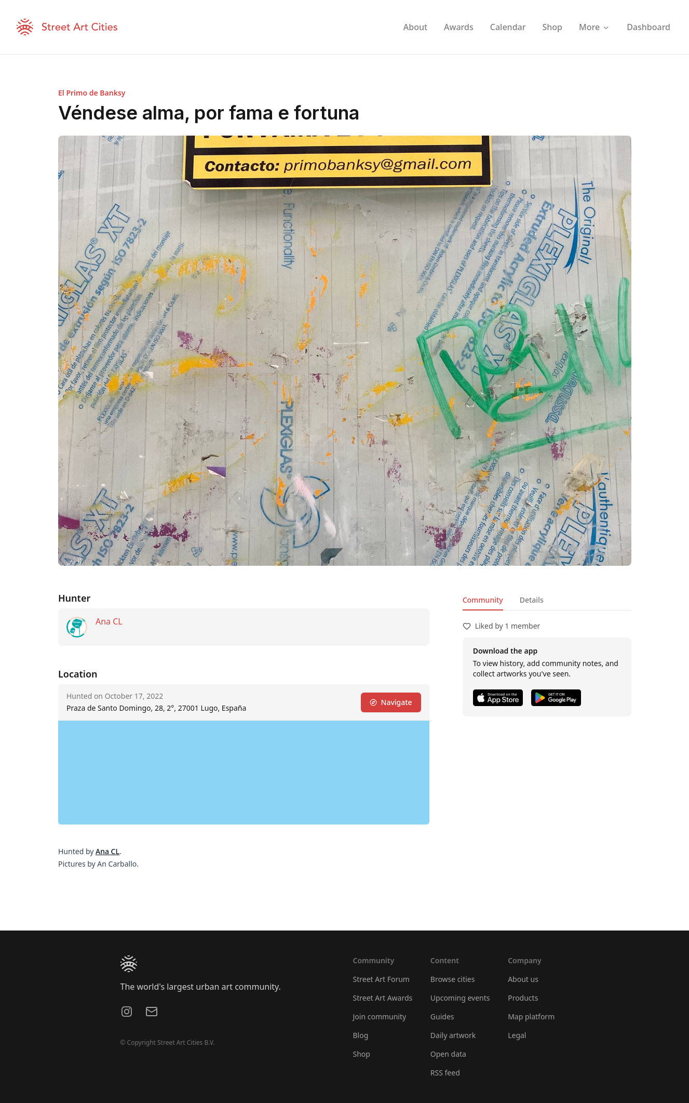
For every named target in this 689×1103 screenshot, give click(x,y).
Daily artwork (453, 1035)
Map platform (531, 1016)
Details (531, 600)
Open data (448, 1054)
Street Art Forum (381, 979)
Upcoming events (460, 998)
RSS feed (445, 1073)
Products (523, 998)
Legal (517, 1035)
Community (482, 600)
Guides (442, 1016)
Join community (380, 1016)
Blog (361, 1035)
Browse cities (452, 979)
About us (523, 979)
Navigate (390, 702)
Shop (361, 1054)
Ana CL (109, 621)
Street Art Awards (383, 998)
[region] (243, 773)
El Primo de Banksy (92, 93)
